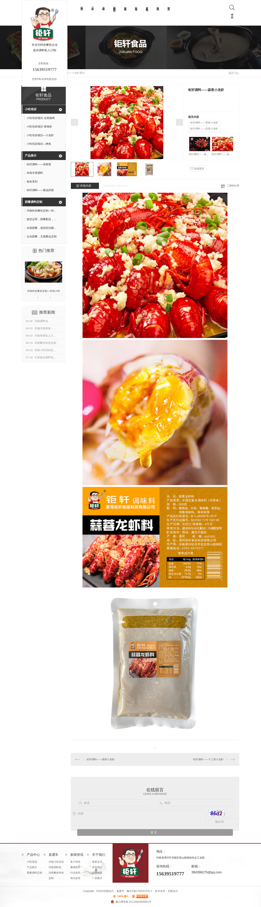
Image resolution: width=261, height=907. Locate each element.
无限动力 (173, 891)
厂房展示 (97, 878)
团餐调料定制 (114, 6)
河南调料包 (55, 867)
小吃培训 (30, 109)
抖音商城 (136, 6)
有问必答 (75, 878)
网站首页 (81, 6)
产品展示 (103, 6)
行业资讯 (75, 872)
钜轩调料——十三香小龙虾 (208, 759)
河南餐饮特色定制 (56, 875)
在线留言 (197, 168)
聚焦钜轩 (75, 867)
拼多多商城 (147, 6)
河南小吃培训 (56, 861)
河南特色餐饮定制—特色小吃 (43, 290)
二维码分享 (233, 185)
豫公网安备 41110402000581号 (133, 901)
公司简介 (97, 867)
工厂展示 (92, 6)
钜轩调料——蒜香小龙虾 (204, 128)
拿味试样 (157, 6)
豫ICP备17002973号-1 (139, 891)
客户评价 (75, 861)
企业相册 (97, 872)
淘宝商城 (125, 6)
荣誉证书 (97, 861)
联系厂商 (168, 6)
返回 (233, 72)
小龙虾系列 (78, 72)
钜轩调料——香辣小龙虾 (204, 122)
